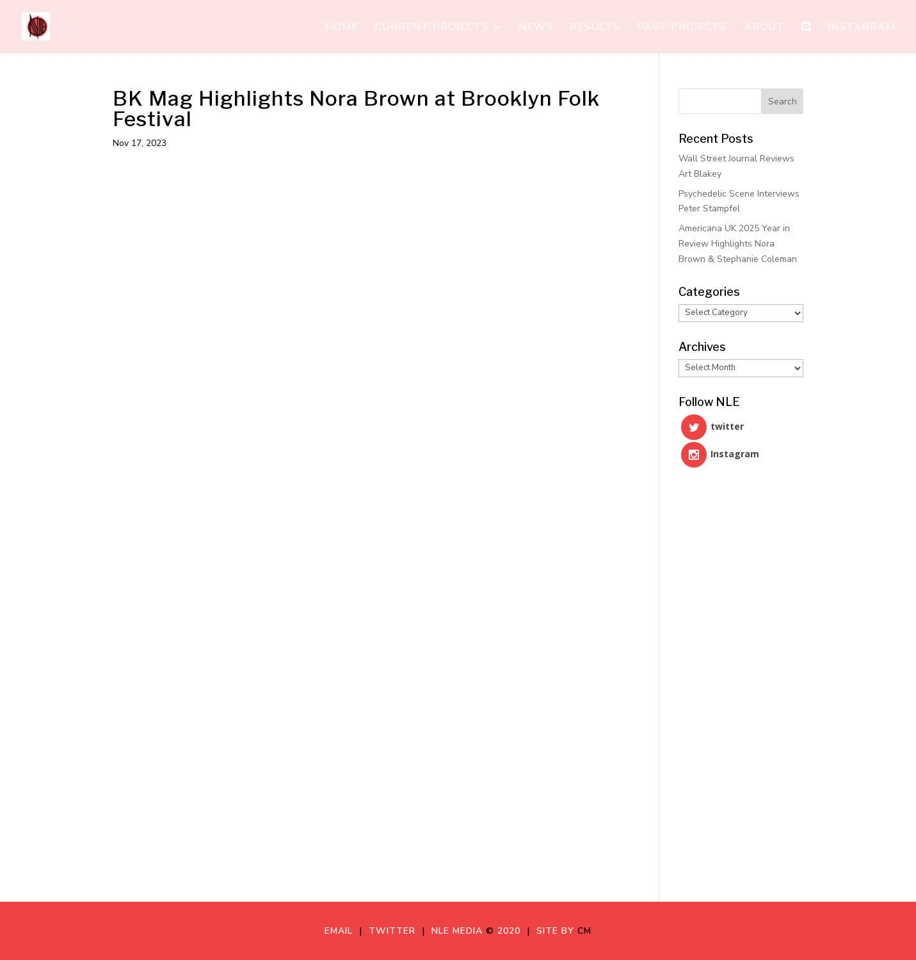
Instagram (862, 28)
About (764, 28)
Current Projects (432, 28)
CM (584, 931)
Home (341, 28)
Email (342, 931)
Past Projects (682, 28)
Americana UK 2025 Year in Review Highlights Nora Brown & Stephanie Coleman (738, 243)
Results (595, 28)
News (535, 28)
